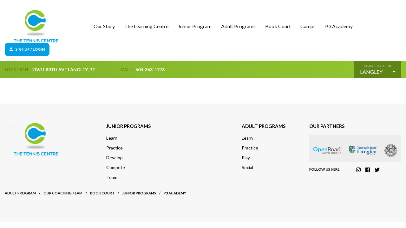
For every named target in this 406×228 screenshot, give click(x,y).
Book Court (278, 26)
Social (247, 167)
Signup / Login (27, 49)
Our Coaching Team (62, 193)
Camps (308, 26)
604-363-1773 (150, 69)
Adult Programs (238, 26)
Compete (115, 167)
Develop (114, 157)
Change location (377, 66)
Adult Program (20, 193)
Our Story (104, 26)
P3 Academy (339, 26)
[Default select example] (377, 71)
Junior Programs (139, 193)
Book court (102, 193)
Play (246, 157)
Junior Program (195, 26)
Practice (114, 147)
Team (111, 177)
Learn (111, 138)
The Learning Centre (146, 26)
